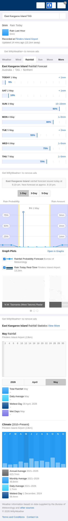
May (56, 382)
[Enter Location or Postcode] (34, 16)
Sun (40, 59)
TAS (17, 69)
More (61, 59)
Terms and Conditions (13, 517)
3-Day (34, 193)
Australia (7, 69)
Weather (6, 59)
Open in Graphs (55, 251)
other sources (27, 507)
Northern (28, 69)
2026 (13, 382)
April (34, 382)
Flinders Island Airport (26, 39)
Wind (18, 59)
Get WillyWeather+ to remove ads (21, 51)
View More (54, 325)
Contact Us (32, 517)
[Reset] (56, 16)
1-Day (23, 193)
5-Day (45, 193)
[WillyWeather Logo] (8, 5)
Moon (50, 59)
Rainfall (30, 59)
